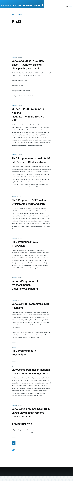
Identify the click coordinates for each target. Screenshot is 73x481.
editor (14, 57)
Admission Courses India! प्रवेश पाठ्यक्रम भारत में (22, 5)
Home (13, 14)
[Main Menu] (68, 6)
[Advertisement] (31, 38)
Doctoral (20, 14)
